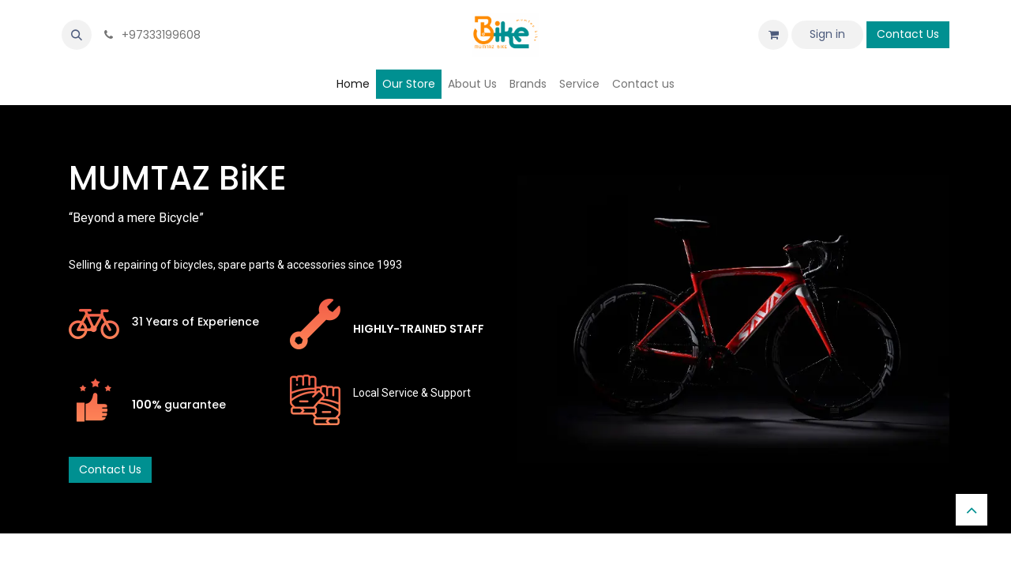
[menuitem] (353, 84)
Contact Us (908, 34)
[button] (77, 35)
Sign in (827, 34)
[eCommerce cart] (773, 35)
